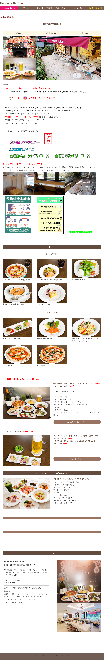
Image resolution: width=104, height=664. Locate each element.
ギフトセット (26, 8)
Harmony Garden (9, 8)
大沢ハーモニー (61, 8)
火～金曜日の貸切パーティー (77, 422)
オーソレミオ (78, 8)
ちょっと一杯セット (77, 459)
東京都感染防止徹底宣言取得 (80, 232)
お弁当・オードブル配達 (44, 8)
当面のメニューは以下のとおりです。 (24, 131)
